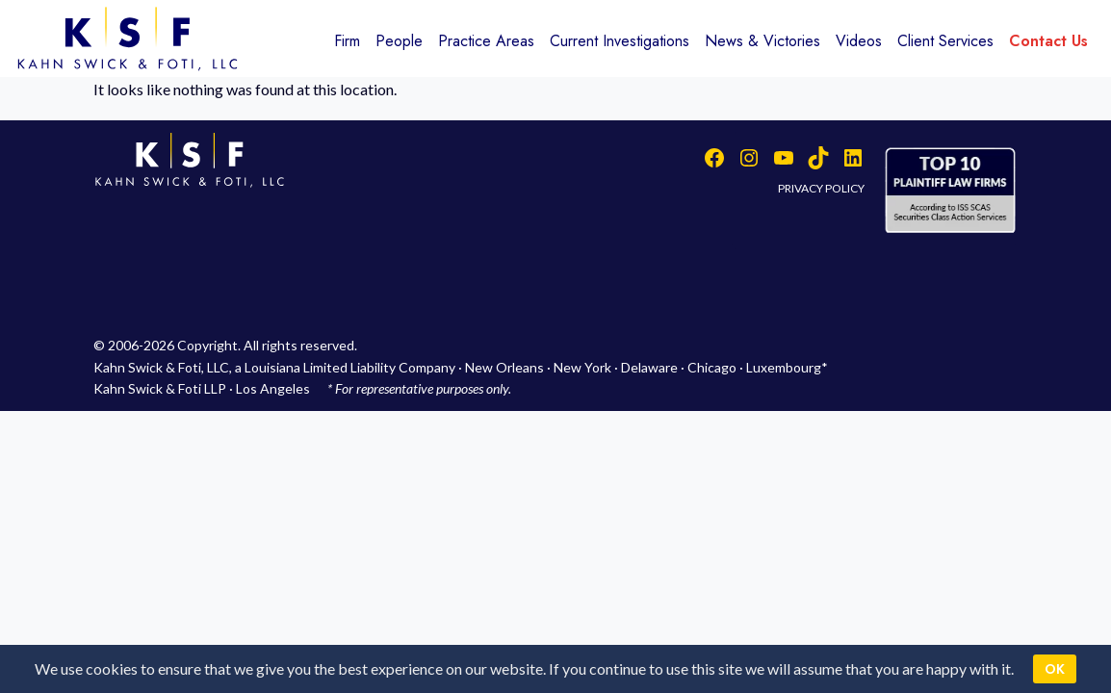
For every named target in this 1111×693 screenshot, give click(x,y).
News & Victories (762, 41)
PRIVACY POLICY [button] (821, 188)
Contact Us (1048, 41)
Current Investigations (619, 41)
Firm (347, 41)
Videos (859, 41)
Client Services (945, 41)
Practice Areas (486, 41)
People (399, 41)
